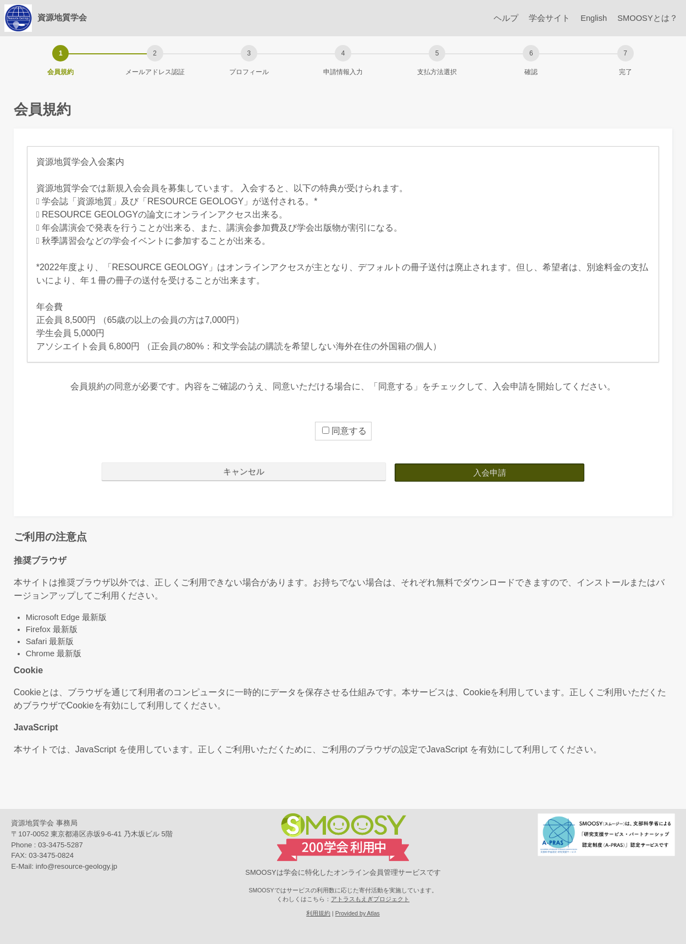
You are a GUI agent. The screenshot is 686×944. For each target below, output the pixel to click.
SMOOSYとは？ (644, 18)
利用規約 (318, 913)
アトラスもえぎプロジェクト (370, 898)
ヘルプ (492, 18)
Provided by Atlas (357, 913)
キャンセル (243, 471)
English (586, 18)
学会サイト (539, 18)
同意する (344, 430)
